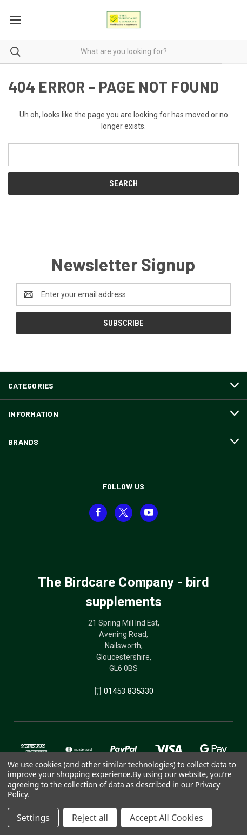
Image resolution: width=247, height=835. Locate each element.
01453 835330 (128, 691)
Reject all (90, 818)
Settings (33, 818)
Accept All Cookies (166, 818)
